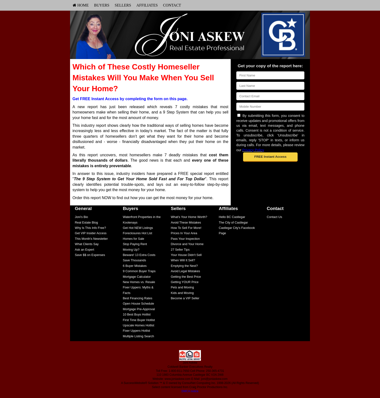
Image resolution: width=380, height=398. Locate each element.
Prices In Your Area (184, 233)
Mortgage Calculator (137, 276)
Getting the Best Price (186, 276)
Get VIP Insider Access (91, 233)
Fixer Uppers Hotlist (136, 330)
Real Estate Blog (86, 222)
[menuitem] (80, 5)
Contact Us (274, 217)
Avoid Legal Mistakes (185, 271)
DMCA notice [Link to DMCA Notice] (190, 391)
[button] (270, 157)
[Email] (270, 96)
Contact (172, 5)
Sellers (123, 5)
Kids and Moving (182, 293)
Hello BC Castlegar (232, 217)
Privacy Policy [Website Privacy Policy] (253, 150)
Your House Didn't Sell (186, 255)
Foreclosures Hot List (137, 233)
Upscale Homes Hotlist (138, 325)
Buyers (101, 5)
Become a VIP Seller (185, 298)
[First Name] (270, 75)
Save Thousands (134, 260)
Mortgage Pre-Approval (139, 309)
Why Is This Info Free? (90, 228)
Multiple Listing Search (138, 336)
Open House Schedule (138, 303)
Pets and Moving (182, 287)
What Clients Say (87, 244)
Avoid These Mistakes (186, 222)
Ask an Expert (84, 249)
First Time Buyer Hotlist (139, 320)
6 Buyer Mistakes (135, 266)
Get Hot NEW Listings (138, 228)
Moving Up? (131, 249)
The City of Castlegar (233, 222)
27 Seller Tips (180, 249)
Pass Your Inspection (185, 238)
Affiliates (147, 5)
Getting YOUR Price (184, 282)
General (83, 208)
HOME (81, 5)
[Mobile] (270, 107)
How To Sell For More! (186, 228)
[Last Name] (270, 86)
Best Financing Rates (137, 298)
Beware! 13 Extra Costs (139, 255)
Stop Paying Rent (135, 244)
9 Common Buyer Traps (139, 271)
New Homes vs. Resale (139, 282)
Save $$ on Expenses (90, 255)
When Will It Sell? (183, 260)
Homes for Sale (133, 238)
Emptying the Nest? (184, 266)
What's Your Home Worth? (189, 217)
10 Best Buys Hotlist (137, 314)
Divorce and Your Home (187, 244)
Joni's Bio (81, 217)
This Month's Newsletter (91, 238)
